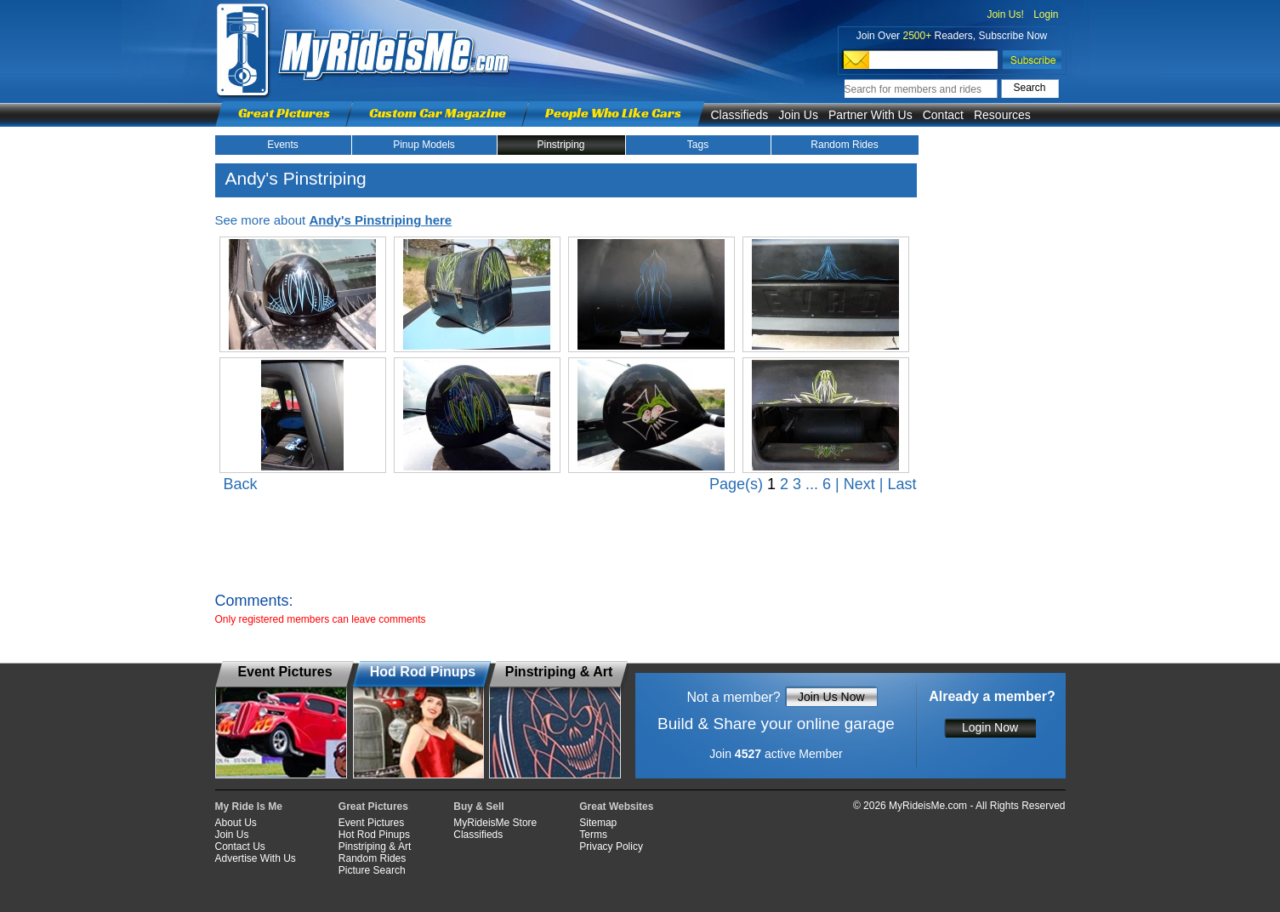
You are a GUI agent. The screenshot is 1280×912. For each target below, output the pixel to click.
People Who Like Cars (613, 113)
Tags (697, 145)
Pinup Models (424, 145)
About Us (236, 823)
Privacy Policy (611, 846)
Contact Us (240, 846)
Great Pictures (284, 113)
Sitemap (598, 823)
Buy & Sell (478, 806)
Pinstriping (560, 145)
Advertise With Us (255, 858)
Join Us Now (831, 697)
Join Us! (1005, 14)
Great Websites (616, 806)
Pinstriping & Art (374, 846)
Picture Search (372, 870)
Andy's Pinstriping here (380, 220)
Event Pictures (371, 823)
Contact (943, 115)
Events (283, 145)
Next (859, 484)
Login (1045, 14)
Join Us (798, 115)
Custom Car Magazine (437, 113)
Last (901, 484)
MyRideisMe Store (495, 823)
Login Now (990, 727)
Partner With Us (870, 115)
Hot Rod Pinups (374, 835)
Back (241, 484)
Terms (593, 835)
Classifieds (740, 115)
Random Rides (844, 145)
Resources (1002, 115)
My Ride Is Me (248, 806)
